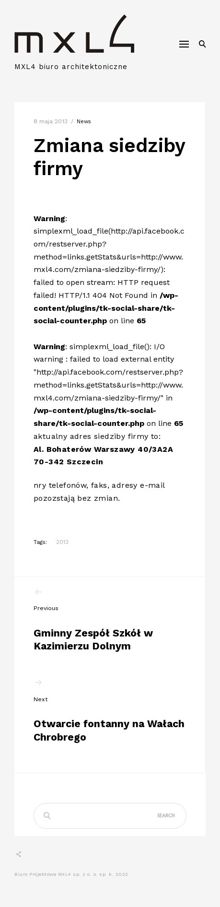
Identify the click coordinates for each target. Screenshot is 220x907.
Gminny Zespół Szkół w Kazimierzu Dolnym (110, 619)
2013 (62, 542)
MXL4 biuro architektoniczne (70, 66)
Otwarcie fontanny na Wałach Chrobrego (110, 710)
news (84, 121)
